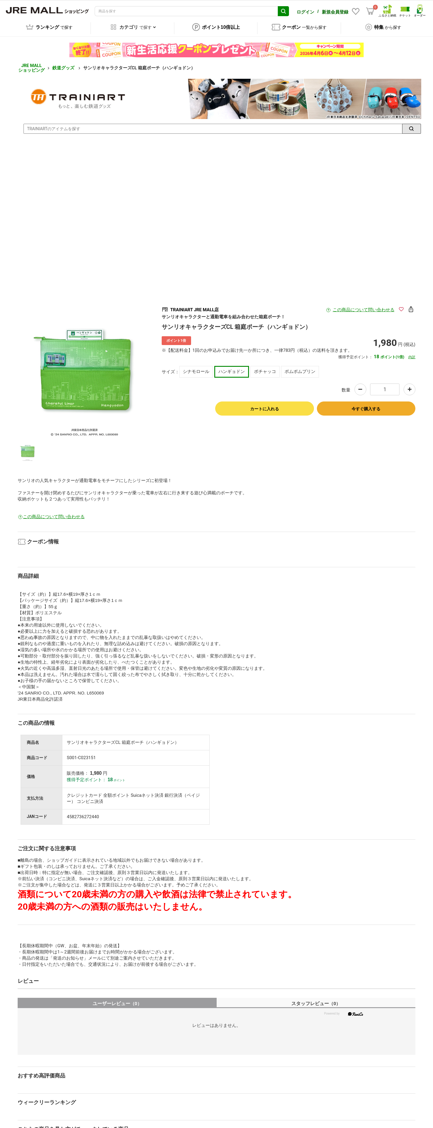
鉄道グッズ (64, 64)
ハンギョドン (231, 368)
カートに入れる (264, 405)
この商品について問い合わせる (363, 306)
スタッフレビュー (315, 1000)
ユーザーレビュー (117, 1000)
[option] (84, 368)
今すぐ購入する (366, 405)
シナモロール (196, 368)
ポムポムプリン (300, 368)
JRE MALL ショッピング (31, 65)
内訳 (411, 354)
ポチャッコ (265, 368)
